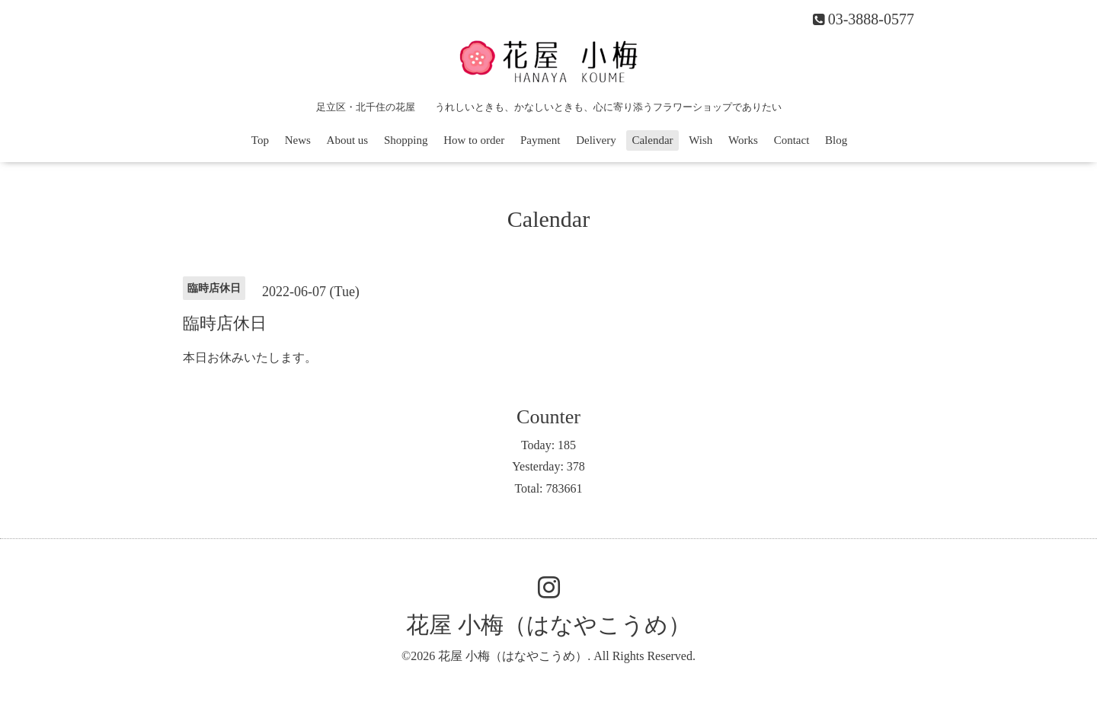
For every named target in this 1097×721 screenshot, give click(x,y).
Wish (700, 140)
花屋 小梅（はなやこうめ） (548, 624)
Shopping (406, 140)
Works (743, 140)
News (298, 140)
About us (348, 140)
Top (260, 140)
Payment (540, 140)
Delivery (596, 140)
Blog (836, 140)
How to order (473, 140)
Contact (792, 140)
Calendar (652, 140)
